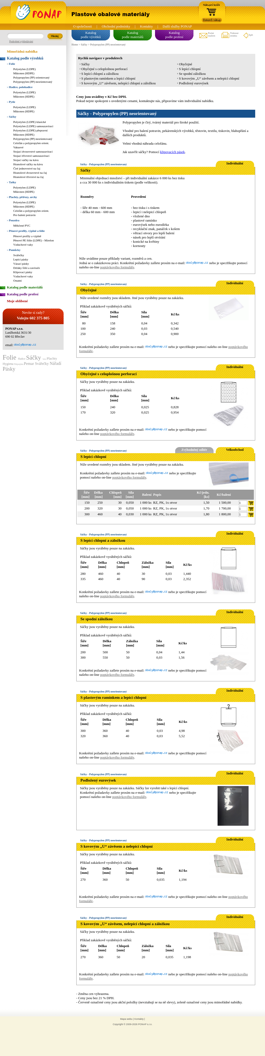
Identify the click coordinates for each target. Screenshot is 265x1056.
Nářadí (55, 363)
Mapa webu (126, 1019)
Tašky (11, 182)
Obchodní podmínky (116, 26)
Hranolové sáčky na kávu (28, 164)
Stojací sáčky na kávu (26, 160)
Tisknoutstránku (229, 35)
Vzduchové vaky (23, 244)
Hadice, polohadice (20, 87)
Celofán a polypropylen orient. (31, 143)
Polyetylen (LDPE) (24, 69)
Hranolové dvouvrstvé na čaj (30, 172)
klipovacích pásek (172, 152)
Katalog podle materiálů (25, 287)
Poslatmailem (207, 35)
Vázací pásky (21, 263)
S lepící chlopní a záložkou (100, 74)
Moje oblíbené (17, 301)
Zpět (248, 35)
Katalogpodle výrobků (91, 35)
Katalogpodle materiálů (132, 35)
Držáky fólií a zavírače (26, 267)
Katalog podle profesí (22, 294)
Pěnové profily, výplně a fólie (26, 230)
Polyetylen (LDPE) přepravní (30, 130)
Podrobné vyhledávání (21, 41)
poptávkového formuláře (117, 267)
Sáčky (11, 116)
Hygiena (8, 364)
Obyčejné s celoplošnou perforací (104, 69)
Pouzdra (13, 220)
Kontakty (146, 26)
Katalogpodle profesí (174, 35)
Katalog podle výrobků (25, 58)
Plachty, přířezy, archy (22, 197)
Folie (11, 63)
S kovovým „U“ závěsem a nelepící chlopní (209, 78)
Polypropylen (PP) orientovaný (31, 77)
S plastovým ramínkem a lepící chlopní (108, 78)
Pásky (9, 369)
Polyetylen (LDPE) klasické (29, 121)
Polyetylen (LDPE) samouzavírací (33, 126)
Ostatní (17, 280)
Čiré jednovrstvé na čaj (26, 168)
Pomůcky (13, 249)
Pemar (29, 363)
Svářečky (18, 255)
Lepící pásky (20, 259)
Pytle (11, 101)
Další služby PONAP (177, 26)
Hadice (22, 358)
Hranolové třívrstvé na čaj (28, 176)
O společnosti (82, 26)
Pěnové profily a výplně (27, 236)
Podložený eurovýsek (194, 83)
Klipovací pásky (22, 272)
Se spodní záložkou (192, 74)
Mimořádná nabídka (22, 51)
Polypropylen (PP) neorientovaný (32, 81)
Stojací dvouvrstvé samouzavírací (32, 151)
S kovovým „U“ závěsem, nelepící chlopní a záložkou (118, 83)
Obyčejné (185, 64)
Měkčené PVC (21, 225)
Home (75, 44)
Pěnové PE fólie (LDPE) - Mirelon (33, 240)
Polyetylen (19, 364)
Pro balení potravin (24, 215)
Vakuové (18, 147)
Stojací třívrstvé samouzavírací (31, 155)
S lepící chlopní (190, 69)
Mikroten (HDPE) (23, 73)
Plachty (52, 358)
